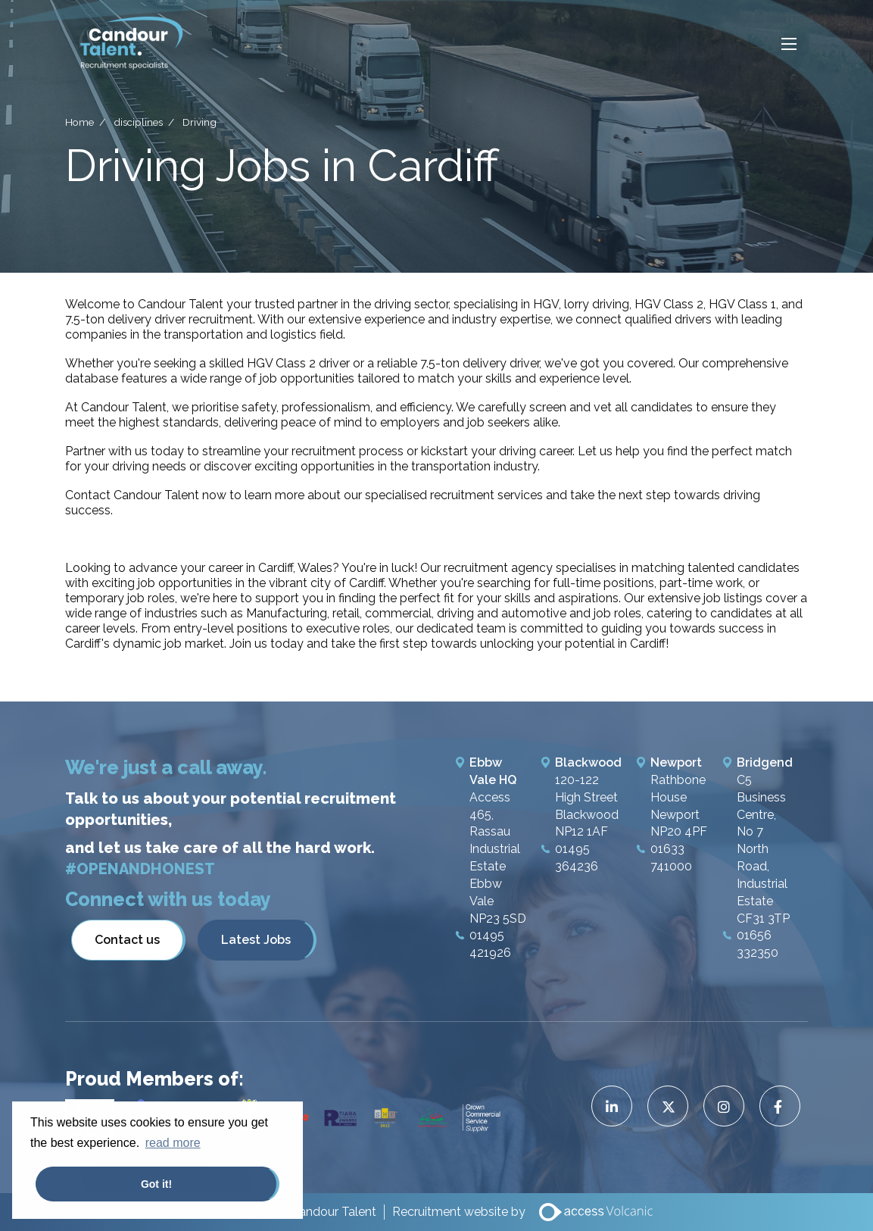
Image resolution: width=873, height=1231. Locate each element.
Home (79, 121)
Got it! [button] (156, 1184)
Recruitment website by (458, 1211)
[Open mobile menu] (789, 43)
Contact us (127, 940)
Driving (199, 121)
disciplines (138, 121)
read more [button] (173, 1142)
